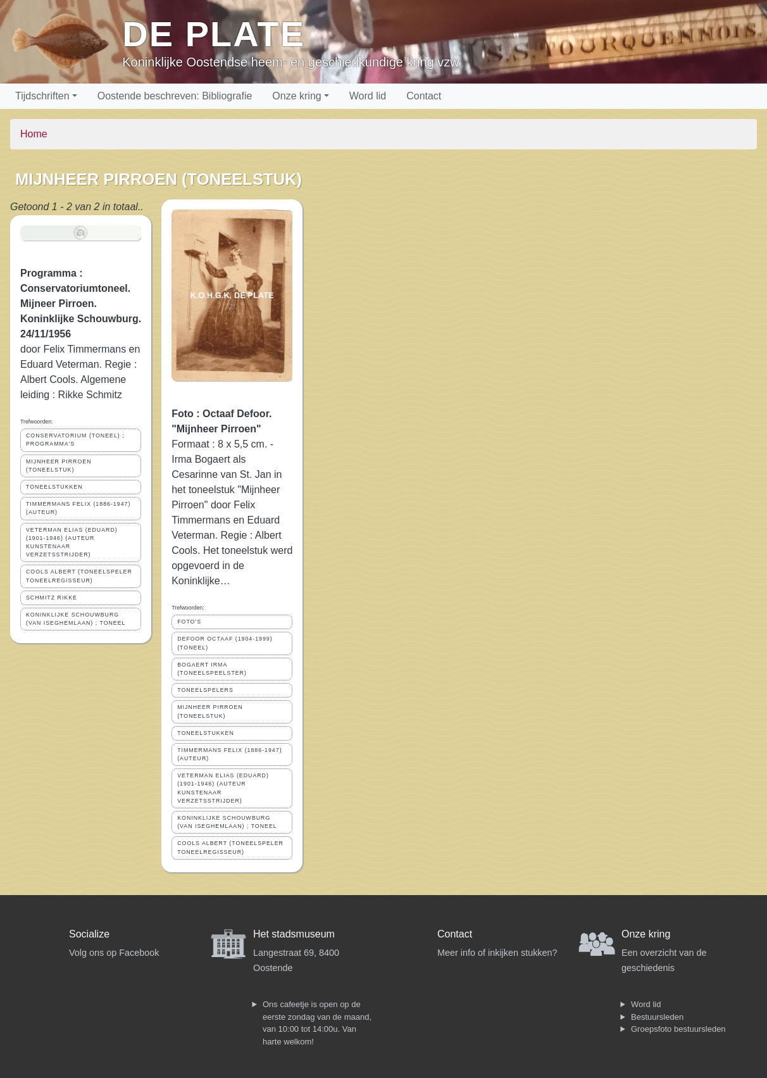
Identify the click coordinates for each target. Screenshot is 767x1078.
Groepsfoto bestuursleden (678, 1029)
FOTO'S (189, 621)
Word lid (367, 96)
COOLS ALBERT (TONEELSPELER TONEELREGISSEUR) (79, 575)
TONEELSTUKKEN (54, 487)
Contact (423, 96)
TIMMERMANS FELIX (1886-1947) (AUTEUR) (78, 508)
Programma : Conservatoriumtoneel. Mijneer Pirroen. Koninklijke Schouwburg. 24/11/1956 (80, 303)
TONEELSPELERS (205, 690)
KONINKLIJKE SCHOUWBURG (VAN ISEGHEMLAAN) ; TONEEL (76, 618)
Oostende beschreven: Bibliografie (175, 96)
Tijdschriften (42, 96)
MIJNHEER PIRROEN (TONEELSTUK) (59, 465)
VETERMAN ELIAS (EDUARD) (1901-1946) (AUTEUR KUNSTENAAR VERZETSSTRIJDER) (72, 542)
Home (33, 133)
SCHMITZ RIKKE (51, 597)
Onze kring (296, 96)
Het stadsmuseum (294, 934)
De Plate (213, 34)
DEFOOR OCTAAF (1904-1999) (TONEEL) (224, 643)
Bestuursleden (657, 1017)
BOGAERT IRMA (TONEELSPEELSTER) (212, 668)
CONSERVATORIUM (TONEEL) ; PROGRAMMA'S (75, 439)
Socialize (89, 934)
